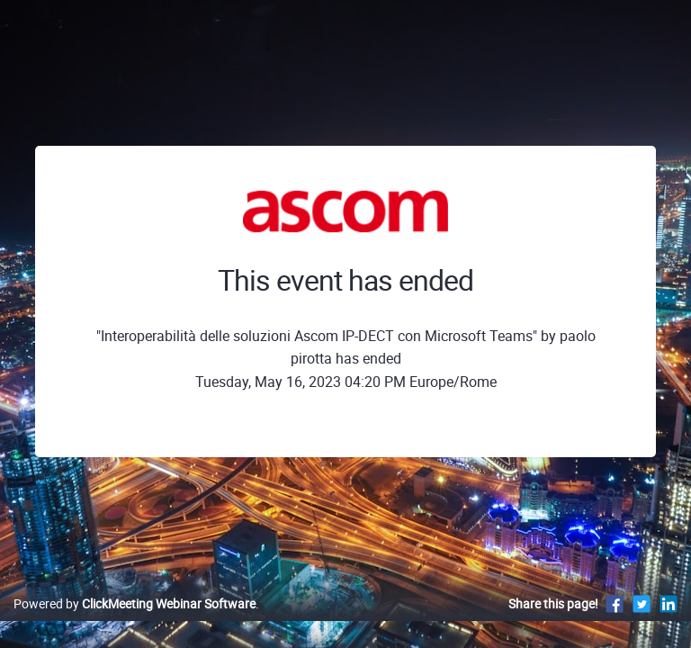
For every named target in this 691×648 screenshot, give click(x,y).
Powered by (134, 603)
